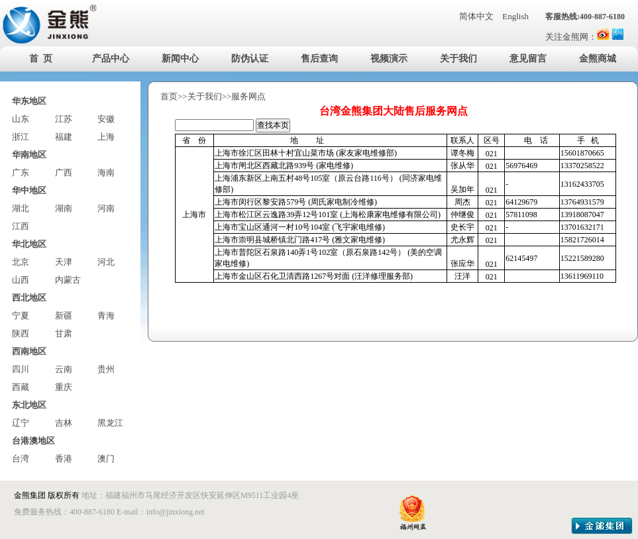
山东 (20, 119)
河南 (106, 208)
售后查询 (319, 59)
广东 (20, 172)
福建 (63, 137)
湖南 (63, 208)
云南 (63, 369)
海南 (106, 172)
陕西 (20, 333)
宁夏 (20, 315)
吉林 (63, 423)
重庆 (63, 387)
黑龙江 (110, 423)
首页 (169, 96)
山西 (20, 280)
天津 (63, 262)
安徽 (106, 119)
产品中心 (110, 59)
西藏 (20, 387)
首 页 (40, 59)
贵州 (106, 369)
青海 (106, 315)
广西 (63, 172)
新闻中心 (180, 59)
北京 (20, 262)
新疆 (63, 315)
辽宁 (20, 423)
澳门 (106, 459)
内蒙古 (68, 280)
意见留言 (528, 59)
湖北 (20, 208)
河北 (106, 262)
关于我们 (458, 59)
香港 (63, 459)
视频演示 (388, 59)
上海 (106, 137)
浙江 (20, 137)
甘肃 (63, 333)
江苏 (63, 119)
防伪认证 (249, 59)
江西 (20, 226)
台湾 (20, 459)
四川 (20, 369)
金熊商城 (597, 59)
